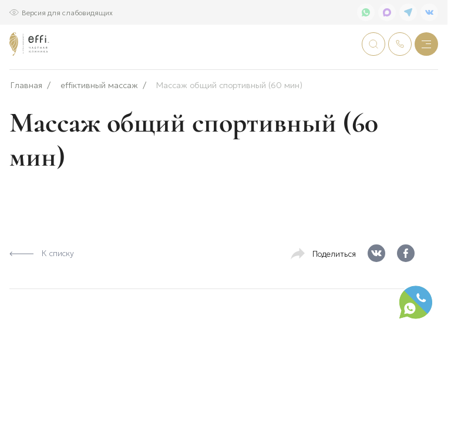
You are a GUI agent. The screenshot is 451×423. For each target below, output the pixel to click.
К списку (41, 291)
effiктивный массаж (99, 123)
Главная (26, 123)
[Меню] (426, 44)
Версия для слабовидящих (67, 12)
